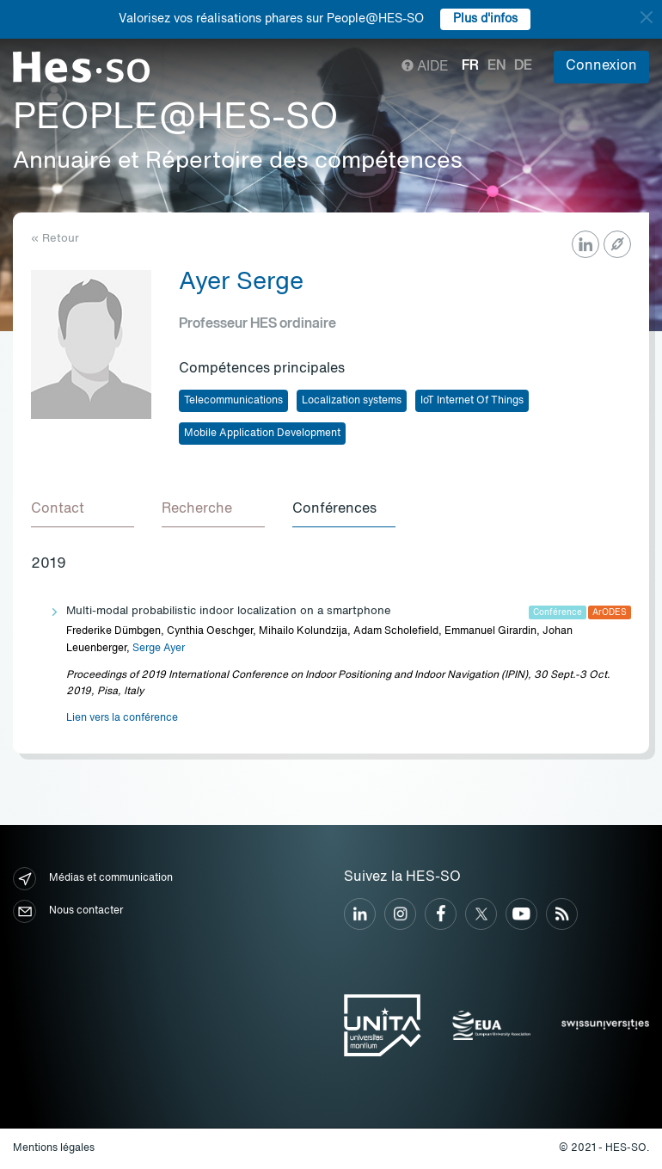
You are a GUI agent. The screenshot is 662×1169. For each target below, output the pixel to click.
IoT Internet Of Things (472, 401)
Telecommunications (233, 401)
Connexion (601, 66)
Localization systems (351, 401)
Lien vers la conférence (122, 718)
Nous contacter (68, 911)
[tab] (82, 510)
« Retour (55, 238)
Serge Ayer (158, 648)
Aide (425, 67)
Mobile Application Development (262, 433)
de (523, 66)
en (496, 66)
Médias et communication (93, 878)
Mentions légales (54, 1148)
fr (470, 66)
